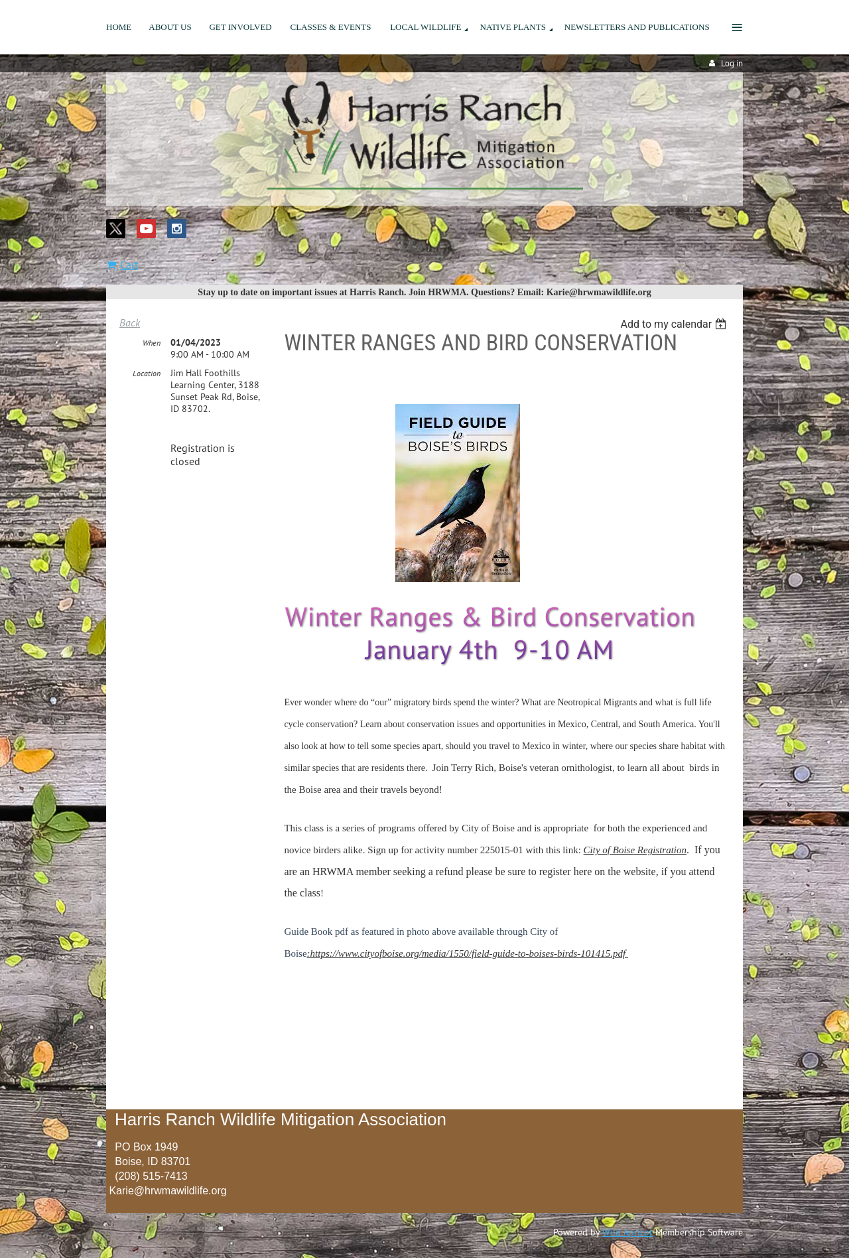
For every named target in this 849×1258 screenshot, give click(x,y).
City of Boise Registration (635, 850)
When (152, 343)
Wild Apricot (627, 1232)
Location (147, 373)
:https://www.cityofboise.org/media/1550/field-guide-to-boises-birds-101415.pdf (467, 953)
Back (129, 322)
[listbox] (675, 324)
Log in (732, 63)
